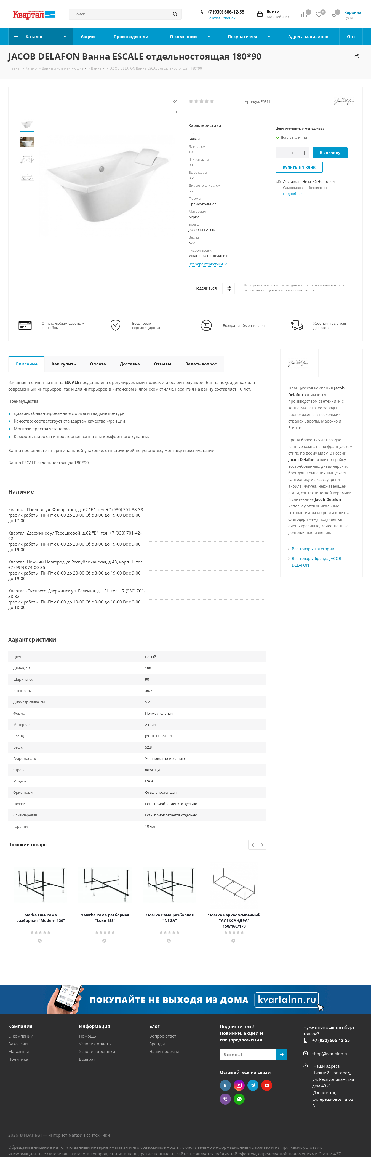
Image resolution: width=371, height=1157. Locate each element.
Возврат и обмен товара (244, 325)
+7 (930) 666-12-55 (225, 12)
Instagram (239, 1085)
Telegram (252, 1085)
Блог (154, 1026)
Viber (225, 1099)
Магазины (18, 1051)
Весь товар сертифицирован (146, 325)
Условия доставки (97, 1051)
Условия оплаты (95, 1043)
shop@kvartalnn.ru (330, 1053)
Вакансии (18, 1043)
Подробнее (292, 193)
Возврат (87, 1059)
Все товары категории (313, 548)
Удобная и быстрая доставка (329, 325)
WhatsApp (239, 1099)
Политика (18, 1059)
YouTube (266, 1085)
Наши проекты (164, 1051)
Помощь (87, 1036)
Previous (253, 845)
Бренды (157, 1043)
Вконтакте (225, 1085)
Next (261, 845)
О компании (20, 1036)
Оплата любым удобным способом (63, 325)
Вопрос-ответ (162, 1036)
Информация (94, 1026)
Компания (20, 1026)
